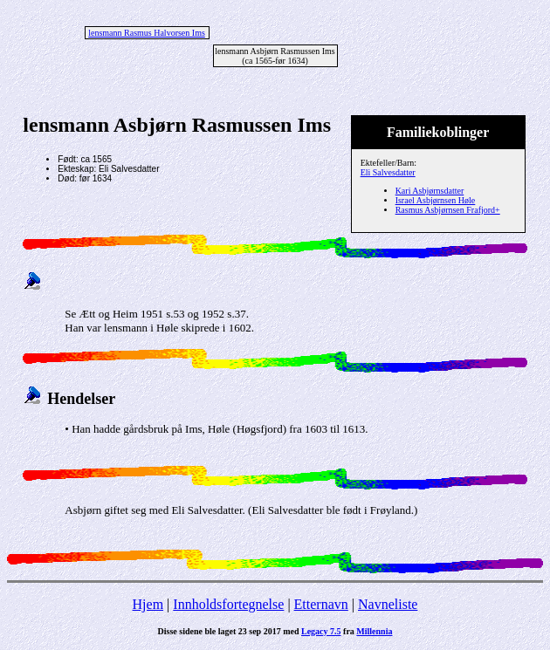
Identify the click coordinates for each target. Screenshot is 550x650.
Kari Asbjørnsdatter (429, 190)
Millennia (374, 631)
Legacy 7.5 (321, 631)
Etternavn (321, 604)
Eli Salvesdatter (388, 172)
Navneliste (387, 604)
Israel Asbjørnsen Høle (435, 200)
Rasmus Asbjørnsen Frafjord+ (447, 210)
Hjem (148, 604)
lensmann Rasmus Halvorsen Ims (146, 33)
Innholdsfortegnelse (228, 604)
